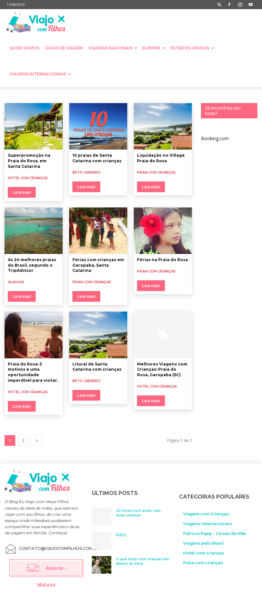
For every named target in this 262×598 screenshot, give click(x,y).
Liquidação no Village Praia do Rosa (161, 158)
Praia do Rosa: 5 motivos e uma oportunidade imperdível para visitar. (33, 372)
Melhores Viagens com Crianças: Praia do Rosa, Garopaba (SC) (162, 370)
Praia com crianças (156, 172)
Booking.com (215, 138)
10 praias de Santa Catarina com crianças (96, 158)
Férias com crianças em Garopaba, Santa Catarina (98, 265)
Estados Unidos (192, 48)
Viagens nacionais (113, 48)
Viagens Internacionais (40, 74)
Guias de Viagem (64, 48)
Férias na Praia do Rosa (162, 259)
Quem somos (24, 48)
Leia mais (22, 192)
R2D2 (121, 534)
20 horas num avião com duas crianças (138, 512)
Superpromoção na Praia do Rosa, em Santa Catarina (29, 161)
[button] (219, 4)
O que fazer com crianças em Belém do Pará (142, 560)
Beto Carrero (86, 172)
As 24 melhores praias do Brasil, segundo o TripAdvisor (32, 265)
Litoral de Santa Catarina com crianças (96, 367)
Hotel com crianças (28, 178)
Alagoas (16, 282)
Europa (154, 48)
